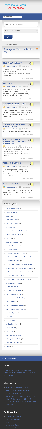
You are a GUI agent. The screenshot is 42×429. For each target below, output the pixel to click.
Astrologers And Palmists (13, 335)
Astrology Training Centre (13, 339)
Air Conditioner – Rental (13, 261)
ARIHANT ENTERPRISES (14, 104)
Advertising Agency (11, 227)
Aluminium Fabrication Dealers (15, 305)
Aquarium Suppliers (11, 313)
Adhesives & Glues (11, 220)
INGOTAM (7, 83)
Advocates (9, 238)
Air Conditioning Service (13, 283)
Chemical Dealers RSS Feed (37, 49)
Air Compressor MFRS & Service (15, 253)
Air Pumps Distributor (12, 287)
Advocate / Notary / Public (13, 234)
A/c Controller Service (12, 208)
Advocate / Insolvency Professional (16, 231)
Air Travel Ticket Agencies (13, 290)
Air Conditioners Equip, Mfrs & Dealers (17, 279)
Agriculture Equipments (13, 242)
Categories (12, 358)
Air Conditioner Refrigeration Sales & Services (19, 268)
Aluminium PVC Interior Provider (15, 309)
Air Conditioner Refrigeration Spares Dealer (19, 272)
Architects (9, 316)
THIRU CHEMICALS (12, 163)
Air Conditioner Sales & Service (15, 275)
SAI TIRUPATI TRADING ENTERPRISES (14, 125)
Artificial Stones (10, 328)
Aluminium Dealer (11, 302)
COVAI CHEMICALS (12, 184)
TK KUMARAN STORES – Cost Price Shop (21, 402)
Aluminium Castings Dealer (14, 294)
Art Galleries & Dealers (12, 324)
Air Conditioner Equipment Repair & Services (19, 264)
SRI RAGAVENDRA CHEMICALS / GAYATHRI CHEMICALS (14, 142)
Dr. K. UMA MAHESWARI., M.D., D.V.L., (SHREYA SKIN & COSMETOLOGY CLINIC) (19, 390)
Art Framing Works (11, 320)
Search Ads (8, 37)
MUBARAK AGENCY (12, 63)
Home (4, 44)
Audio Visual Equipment (13, 342)
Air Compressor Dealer (12, 249)
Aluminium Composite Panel (14, 298)
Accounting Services (12, 212)
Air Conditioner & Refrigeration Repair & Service (20, 257)
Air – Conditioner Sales (12, 246)
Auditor (8, 346)
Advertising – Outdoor (12, 223)
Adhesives (9, 216)
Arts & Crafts (9, 331)
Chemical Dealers (10, 66)
